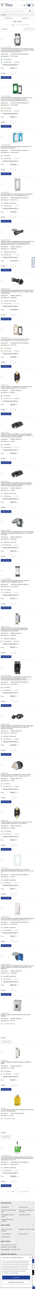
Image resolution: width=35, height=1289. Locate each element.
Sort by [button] (25, 18)
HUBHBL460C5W (6, 240)
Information (17, 1203)
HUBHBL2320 (5, 385)
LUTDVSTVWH (5, 337)
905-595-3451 (16, 1249)
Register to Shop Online (27, 1229)
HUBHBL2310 (4, 820)
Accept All (16, 1277)
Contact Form (5, 1237)
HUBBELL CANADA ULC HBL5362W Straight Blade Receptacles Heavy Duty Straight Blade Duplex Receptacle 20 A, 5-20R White (14, 629)
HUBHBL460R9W (5, 964)
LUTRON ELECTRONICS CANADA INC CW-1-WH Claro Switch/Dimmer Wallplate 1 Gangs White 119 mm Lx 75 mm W (17, 871)
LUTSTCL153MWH (6, 579)
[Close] (30, 1258)
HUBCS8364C (5, 481)
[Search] (17, 11)
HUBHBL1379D (5, 1013)
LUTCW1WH (4, 868)
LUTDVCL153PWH (6, 96)
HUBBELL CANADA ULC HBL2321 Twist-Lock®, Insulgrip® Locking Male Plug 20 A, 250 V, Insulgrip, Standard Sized (17, 775)
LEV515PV (3, 1108)
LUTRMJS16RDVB (5, 1155)
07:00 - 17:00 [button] (29, 4)
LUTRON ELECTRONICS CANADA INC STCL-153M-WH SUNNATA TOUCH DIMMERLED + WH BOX (15, 581)
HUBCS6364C (5, 432)
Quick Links (17, 1225)
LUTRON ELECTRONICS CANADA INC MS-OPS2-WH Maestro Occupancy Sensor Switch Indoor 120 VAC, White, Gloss (17, 919)
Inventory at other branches (10, 64)
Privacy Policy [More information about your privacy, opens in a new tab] (14, 1273)
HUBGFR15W (4, 1060)
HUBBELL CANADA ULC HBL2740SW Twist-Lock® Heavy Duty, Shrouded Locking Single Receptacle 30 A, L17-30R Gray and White (17, 533)
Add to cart (6, 77)
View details (6, 1042)
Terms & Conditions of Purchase (26, 1211)
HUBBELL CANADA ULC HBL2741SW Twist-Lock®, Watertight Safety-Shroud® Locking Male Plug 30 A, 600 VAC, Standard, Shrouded (17, 727)
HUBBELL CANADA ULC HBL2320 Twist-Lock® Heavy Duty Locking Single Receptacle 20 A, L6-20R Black (16, 387)
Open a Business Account (6, 1230)
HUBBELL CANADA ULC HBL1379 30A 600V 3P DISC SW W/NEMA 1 (15, 1015)
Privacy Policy (23, 1207)
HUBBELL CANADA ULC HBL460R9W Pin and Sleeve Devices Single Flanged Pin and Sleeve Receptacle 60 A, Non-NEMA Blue (17, 967)
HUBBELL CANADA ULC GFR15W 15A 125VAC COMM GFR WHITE (16, 1062)
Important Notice (24, 1214)
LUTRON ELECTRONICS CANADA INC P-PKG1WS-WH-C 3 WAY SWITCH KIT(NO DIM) (16, 147)
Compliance (5, 1207)
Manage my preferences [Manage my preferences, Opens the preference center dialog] (16, 1282)
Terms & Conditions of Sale (8, 1211)
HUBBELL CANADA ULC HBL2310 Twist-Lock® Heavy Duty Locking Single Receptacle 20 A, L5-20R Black (16, 822)
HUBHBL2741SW (5, 724)
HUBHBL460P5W (5, 289)
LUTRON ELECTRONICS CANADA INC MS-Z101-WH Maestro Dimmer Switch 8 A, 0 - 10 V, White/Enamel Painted (17, 194)
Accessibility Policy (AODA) (7, 1220)
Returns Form (23, 1234)
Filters (9, 18)
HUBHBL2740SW (5, 530)
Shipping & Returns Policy (7, 1215)
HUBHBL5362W (5, 626)
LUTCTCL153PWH (6, 47)
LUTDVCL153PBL (5, 675)
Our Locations (5, 1234)
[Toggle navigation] (2, 5)
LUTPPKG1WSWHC (6, 145)
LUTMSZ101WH (5, 192)
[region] (16, 1271)
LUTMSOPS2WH (5, 917)
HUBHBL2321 (4, 773)
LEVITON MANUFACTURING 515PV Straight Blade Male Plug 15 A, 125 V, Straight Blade (17, 1110)
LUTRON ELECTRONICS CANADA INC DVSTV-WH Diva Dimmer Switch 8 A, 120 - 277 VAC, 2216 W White (15, 339)
